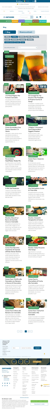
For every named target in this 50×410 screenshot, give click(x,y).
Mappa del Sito (25, 395)
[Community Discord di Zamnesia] (7, 385)
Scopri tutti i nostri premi (37, 362)
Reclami (33, 389)
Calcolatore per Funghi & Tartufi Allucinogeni (44, 376)
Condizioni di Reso (35, 382)
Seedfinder (24, 369)
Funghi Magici (15, 379)
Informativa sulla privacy (24, 397)
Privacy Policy (19, 356)
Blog (23, 371)
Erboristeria (15, 375)
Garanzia (33, 387)
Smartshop (15, 377)
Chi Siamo (24, 377)
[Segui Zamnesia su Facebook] (2, 383)
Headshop (15, 371)
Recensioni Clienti (25, 379)
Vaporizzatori (15, 373)
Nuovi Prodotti (25, 373)
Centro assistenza (35, 369)
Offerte (14, 385)
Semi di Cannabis (16, 369)
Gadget (14, 383)
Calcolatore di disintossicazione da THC (44, 371)
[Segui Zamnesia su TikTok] (2, 385)
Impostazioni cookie (39, 404)
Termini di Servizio (25, 356)
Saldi (14, 387)
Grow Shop (15, 381)
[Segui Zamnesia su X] (9, 383)
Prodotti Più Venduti (26, 375)
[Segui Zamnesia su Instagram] (5, 383)
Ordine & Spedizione (35, 375)
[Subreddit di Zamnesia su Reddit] (5, 385)
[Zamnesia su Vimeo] (7, 383)
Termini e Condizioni (35, 377)
